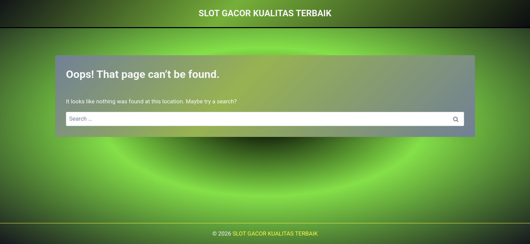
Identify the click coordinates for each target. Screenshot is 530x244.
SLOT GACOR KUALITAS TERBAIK (275, 233)
